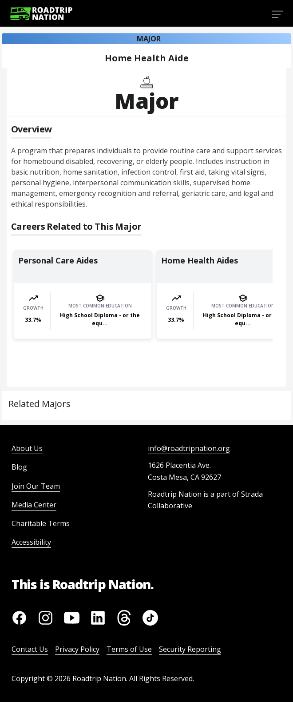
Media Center (34, 505)
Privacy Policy (77, 649)
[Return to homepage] (41, 13)
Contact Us (30, 649)
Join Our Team (36, 486)
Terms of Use (129, 649)
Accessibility (31, 542)
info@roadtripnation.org (189, 448)
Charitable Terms (41, 523)
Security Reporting (190, 649)
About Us (27, 448)
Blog (19, 467)
